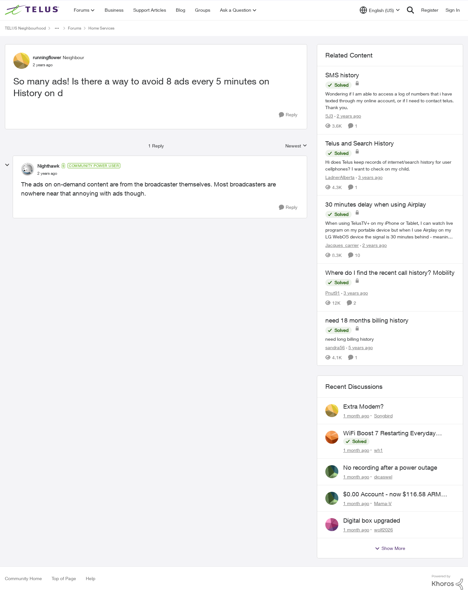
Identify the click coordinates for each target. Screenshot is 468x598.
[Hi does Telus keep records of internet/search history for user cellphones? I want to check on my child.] (390, 165)
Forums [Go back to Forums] (74, 28)
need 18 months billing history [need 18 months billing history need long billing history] (367, 320)
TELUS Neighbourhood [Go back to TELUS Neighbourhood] (25, 28)
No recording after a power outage (390, 467)
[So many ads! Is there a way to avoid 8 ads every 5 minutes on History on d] (47, 173)
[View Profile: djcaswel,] (331, 471)
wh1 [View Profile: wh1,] (378, 450)
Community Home (23, 578)
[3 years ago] (369, 176)
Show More (390, 548)
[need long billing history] (390, 338)
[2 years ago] (347, 115)
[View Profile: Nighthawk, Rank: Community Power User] (27, 169)
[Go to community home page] (33, 10)
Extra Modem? (363, 406)
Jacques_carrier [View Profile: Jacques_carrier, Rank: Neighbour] (342, 245)
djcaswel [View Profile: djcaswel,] (383, 476)
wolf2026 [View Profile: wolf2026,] (383, 529)
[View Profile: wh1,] (331, 437)
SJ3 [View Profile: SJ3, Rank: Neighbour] (329, 116)
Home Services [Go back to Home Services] (101, 28)
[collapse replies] (7, 165)
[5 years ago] (359, 347)
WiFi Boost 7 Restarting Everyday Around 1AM (389, 433)
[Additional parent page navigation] (57, 28)
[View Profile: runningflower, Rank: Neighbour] (21, 61)
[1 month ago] (356, 415)
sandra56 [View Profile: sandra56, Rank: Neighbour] (335, 347)
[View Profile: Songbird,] (331, 410)
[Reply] (288, 114)
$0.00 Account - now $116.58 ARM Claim (392, 494)
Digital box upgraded (371, 520)
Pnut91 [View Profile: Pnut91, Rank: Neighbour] (332, 293)
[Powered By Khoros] (447, 582)
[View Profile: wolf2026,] (331, 524)
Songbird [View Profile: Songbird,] (383, 415)
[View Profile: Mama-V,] (331, 498)
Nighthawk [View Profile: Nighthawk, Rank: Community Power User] (48, 166)
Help (90, 578)
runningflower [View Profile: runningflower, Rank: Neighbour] (47, 57)
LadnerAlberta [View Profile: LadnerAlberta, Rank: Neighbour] (340, 177)
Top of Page (64, 578)
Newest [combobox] (296, 146)
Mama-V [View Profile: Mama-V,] (383, 503)
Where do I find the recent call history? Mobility (390, 272)
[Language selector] (380, 10)
